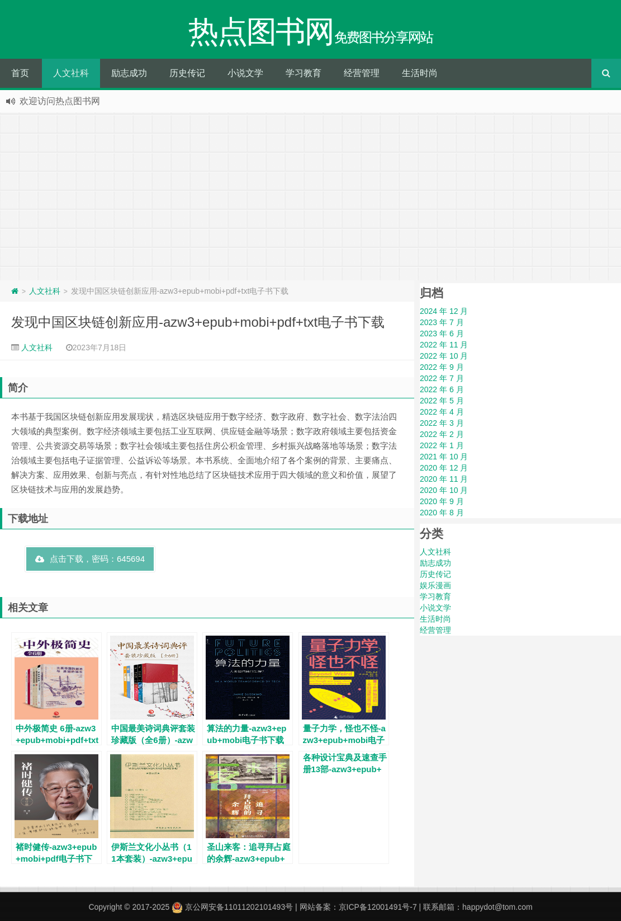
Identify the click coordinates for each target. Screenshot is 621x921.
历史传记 (187, 73)
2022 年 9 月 (442, 367)
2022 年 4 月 (442, 411)
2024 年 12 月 (444, 311)
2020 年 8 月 (442, 512)
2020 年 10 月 (444, 490)
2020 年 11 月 (444, 478)
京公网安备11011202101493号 (232, 907)
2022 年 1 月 (442, 445)
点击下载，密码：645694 (90, 558)
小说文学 (245, 73)
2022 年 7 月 (442, 378)
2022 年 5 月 (442, 400)
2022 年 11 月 (444, 344)
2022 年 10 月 (444, 355)
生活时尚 (420, 73)
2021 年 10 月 (444, 456)
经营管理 (362, 73)
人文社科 (71, 73)
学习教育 (303, 73)
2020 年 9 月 (442, 501)
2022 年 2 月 (442, 434)
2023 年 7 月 (442, 322)
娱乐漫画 (435, 585)
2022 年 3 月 (442, 423)
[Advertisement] (310, 196)
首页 (20, 73)
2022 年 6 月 (442, 389)
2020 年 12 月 (444, 467)
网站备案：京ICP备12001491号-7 (358, 907)
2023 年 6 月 (442, 333)
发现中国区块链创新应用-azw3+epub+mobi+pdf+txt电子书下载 (198, 322)
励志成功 (129, 73)
